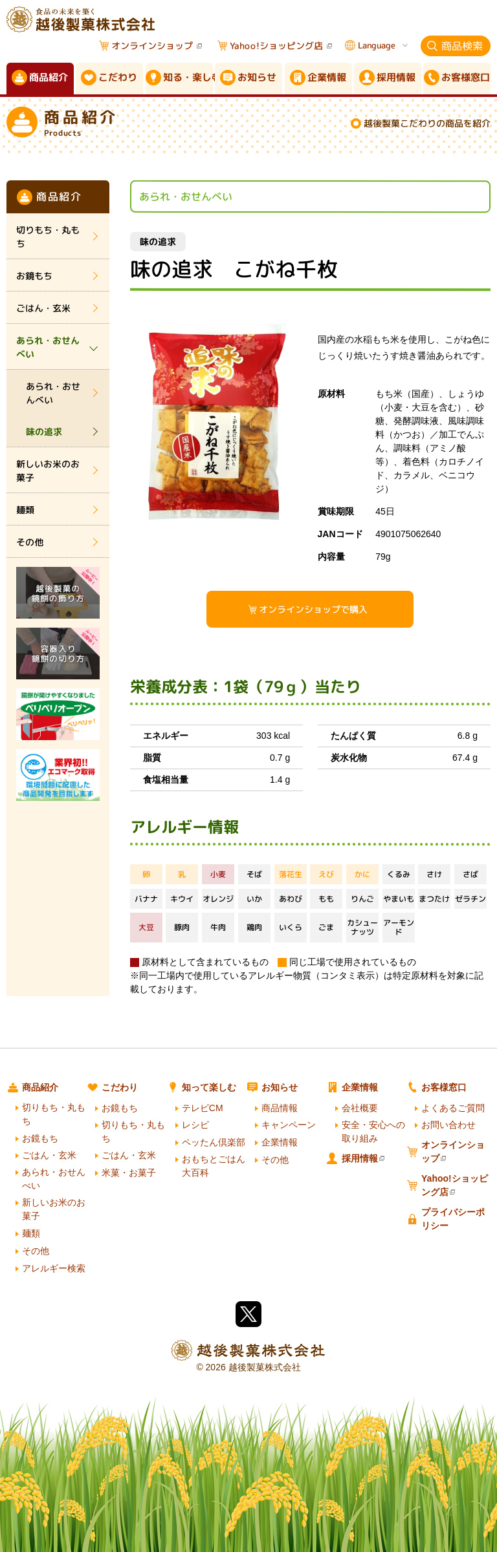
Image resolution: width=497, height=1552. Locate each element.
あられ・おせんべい (48, 347)
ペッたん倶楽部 (213, 1142)
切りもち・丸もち (48, 237)
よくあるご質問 (453, 1108)
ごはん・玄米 (43, 308)
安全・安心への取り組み (373, 1131)
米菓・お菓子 (129, 1172)
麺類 (25, 510)
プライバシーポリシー (453, 1219)
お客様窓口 (444, 1087)
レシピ (195, 1125)
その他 (29, 542)
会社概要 (360, 1108)
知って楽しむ (209, 1087)
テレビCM (202, 1108)
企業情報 (279, 1142)
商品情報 (279, 1108)
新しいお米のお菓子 (48, 471)
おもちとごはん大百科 (213, 1166)
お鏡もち (34, 276)
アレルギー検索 (53, 1268)
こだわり (120, 1087)
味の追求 (44, 431)
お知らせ (279, 1087)
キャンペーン (288, 1125)
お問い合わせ (448, 1125)
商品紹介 (40, 1087)
